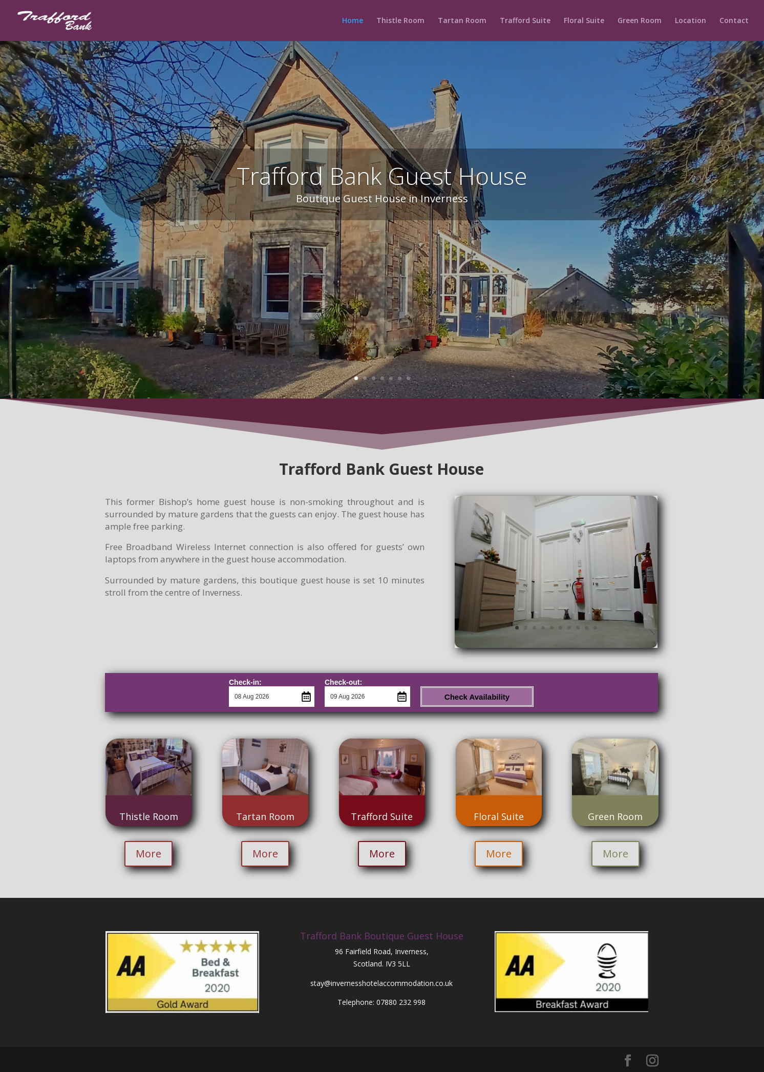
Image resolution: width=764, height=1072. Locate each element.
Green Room (640, 21)
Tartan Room (462, 21)
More (148, 853)
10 (595, 627)
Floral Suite (584, 21)
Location (690, 21)
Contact (734, 21)
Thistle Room (400, 21)
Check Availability (477, 696)
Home (352, 21)
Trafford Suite (525, 21)
